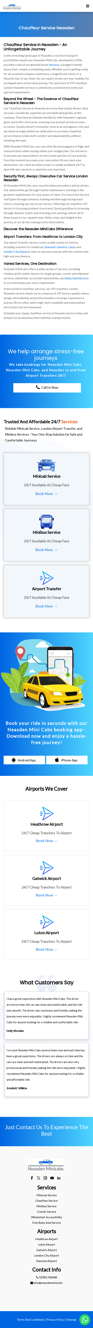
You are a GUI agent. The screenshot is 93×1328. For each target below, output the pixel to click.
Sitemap (71, 1319)
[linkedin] (58, 1178)
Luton (71, 247)
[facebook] (31, 1178)
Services (54, 64)
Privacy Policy (55, 1319)
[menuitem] (46, 1195)
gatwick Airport (46, 1250)
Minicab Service (46, 1195)
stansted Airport (46, 1261)
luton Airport (46, 1244)
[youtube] (52, 1178)
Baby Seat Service (76, 278)
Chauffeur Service (46, 1200)
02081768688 (46, 1277)
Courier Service (46, 1211)
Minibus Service (46, 1206)
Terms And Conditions (30, 1319)
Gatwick (62, 247)
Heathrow (50, 236)
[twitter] (38, 1178)
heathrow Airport (46, 1239)
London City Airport (16, 251)
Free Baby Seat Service (46, 1222)
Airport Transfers (17, 236)
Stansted (49, 247)
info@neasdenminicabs (46, 1282)
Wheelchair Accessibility (46, 1217)
